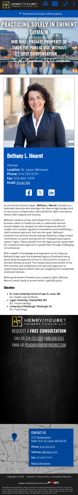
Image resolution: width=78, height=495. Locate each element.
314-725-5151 (34, 338)
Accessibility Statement (61, 476)
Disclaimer (31, 476)
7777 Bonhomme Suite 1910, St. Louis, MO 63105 (48, 439)
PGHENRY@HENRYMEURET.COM (45, 344)
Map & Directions (40, 463)
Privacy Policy (43, 476)
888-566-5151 (55, 338)
